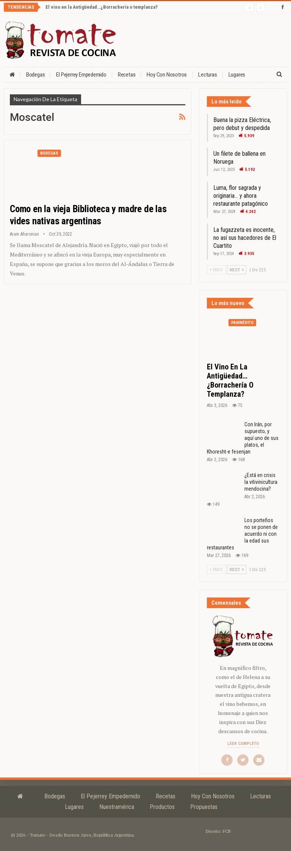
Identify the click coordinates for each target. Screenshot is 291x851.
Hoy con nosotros (167, 74)
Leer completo (243, 743)
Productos (162, 806)
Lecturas (207, 74)
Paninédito (242, 322)
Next (237, 269)
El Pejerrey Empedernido (81, 74)
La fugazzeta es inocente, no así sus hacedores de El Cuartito (244, 237)
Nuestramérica (116, 806)
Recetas (127, 74)
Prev (216, 269)
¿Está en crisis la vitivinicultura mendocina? (260, 482)
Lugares (74, 806)
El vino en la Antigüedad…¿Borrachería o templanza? (101, 7)
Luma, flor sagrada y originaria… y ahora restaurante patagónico (240, 195)
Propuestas (203, 806)
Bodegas (35, 74)
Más (233, 74)
